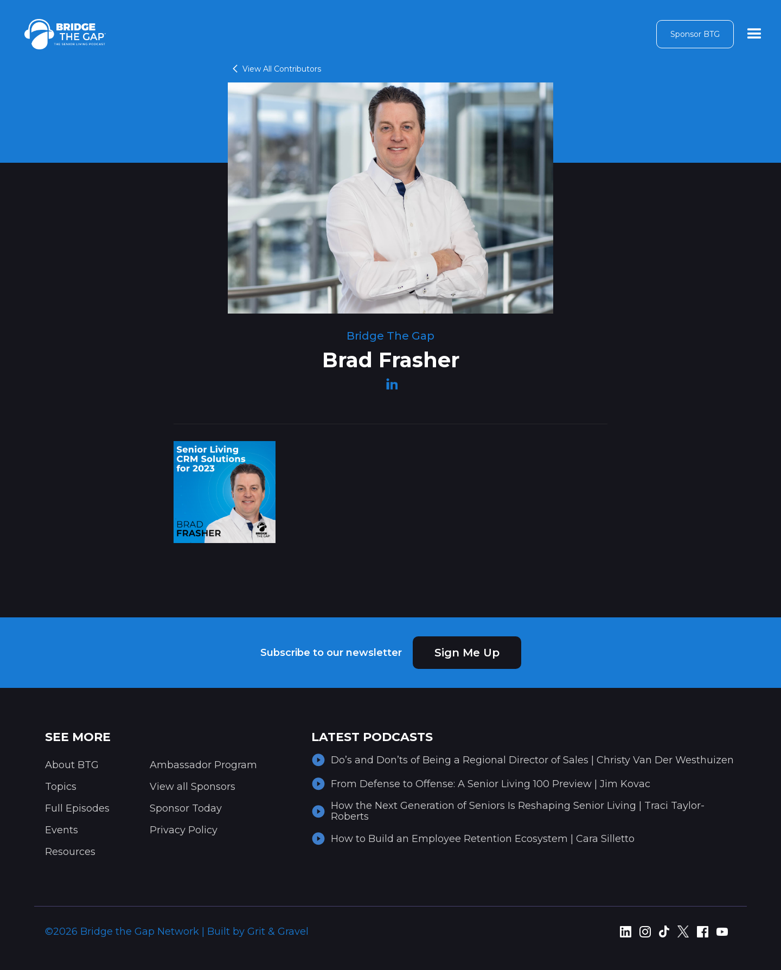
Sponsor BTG (695, 34)
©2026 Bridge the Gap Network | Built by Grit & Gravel (177, 931)
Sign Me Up (467, 652)
